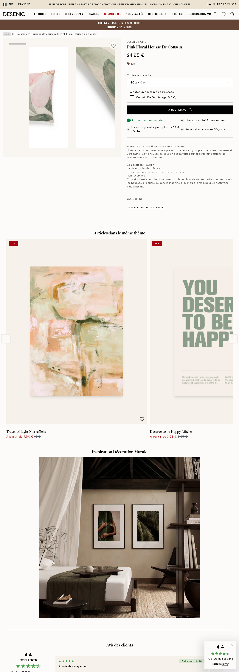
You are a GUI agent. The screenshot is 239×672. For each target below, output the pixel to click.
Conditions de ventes (186, 577)
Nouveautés (135, 14)
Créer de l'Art (75, 14)
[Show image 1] (17, 54)
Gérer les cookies (184, 597)
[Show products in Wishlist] (224, 14)
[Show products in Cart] (232, 14)
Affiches (40, 14)
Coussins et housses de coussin (35, 34)
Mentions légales (119, 571)
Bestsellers (157, 14)
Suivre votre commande (188, 571)
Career (112, 577)
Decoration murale (203, 14)
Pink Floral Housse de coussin (79, 34)
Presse (112, 565)
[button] (220, 655)
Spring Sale (112, 14)
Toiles (55, 14)
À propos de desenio (121, 558)
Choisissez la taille (139, 75)
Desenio (130, 661)
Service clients (182, 565)
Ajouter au (180, 109)
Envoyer (52, 603)
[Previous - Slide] (5, 282)
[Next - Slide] (233, 282)
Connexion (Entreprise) (122, 614)
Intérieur (177, 14)
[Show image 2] (17, 78)
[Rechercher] (215, 14)
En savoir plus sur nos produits (146, 207)
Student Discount (119, 597)
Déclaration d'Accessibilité (125, 590)
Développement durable (123, 584)
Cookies (178, 590)
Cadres (94, 14)
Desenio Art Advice (185, 558)
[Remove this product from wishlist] (113, 45)
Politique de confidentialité (190, 584)
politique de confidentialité (49, 612)
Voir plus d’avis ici (119, 491)
